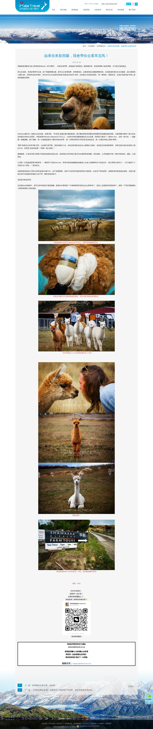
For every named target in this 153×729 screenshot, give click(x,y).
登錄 (86, 4)
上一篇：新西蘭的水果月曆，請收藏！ (41, 685)
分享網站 (96, 4)
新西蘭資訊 (101, 46)
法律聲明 (93, 723)
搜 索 (128, 4)
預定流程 (44, 723)
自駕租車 (97, 10)
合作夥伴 (101, 723)
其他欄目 (91, 46)
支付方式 (86, 723)
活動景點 (86, 10)
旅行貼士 (59, 723)
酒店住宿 (109, 10)
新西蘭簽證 (77, 723)
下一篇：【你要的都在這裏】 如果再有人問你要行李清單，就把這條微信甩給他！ (59, 690)
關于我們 (132, 10)
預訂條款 (52, 723)
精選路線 (74, 10)
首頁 (53, 10)
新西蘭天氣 (68, 723)
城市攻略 (63, 10)
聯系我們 (108, 723)
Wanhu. (74, 727)
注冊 (90, 4)
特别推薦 (120, 10)
